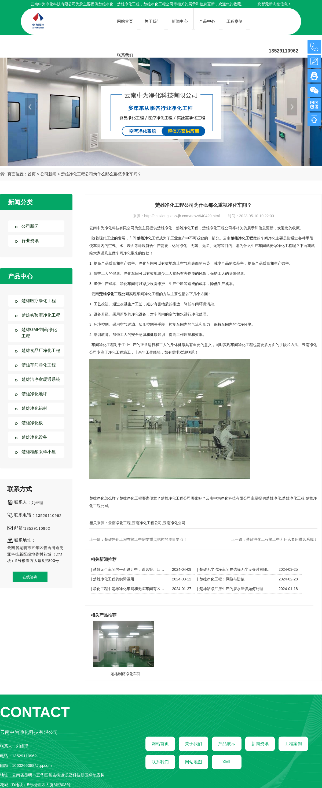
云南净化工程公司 (147, 523)
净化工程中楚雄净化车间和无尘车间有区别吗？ (129, 589)
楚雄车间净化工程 (38, 365)
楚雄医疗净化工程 (38, 300)
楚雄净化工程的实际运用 (113, 579)
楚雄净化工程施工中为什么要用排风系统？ (281, 539)
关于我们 (193, 743)
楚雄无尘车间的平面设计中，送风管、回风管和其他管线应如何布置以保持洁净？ (129, 569)
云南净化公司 (174, 523)
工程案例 (293, 743)
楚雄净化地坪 (34, 394)
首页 (32, 174)
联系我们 (160, 762)
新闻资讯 (260, 743)
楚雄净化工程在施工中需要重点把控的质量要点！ (145, 539)
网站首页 (160, 743)
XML (226, 762)
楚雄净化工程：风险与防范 (221, 579)
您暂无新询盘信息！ (274, 4)
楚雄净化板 (32, 423)
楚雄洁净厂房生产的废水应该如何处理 (231, 589)
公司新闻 (48, 174)
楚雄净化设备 (34, 437)
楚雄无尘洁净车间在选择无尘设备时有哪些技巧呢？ (235, 569)
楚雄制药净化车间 (126, 674)
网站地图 (193, 762)
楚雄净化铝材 (34, 408)
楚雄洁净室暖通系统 (40, 379)
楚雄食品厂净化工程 (40, 350)
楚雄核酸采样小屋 (38, 451)
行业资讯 (30, 240)
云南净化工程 (119, 523)
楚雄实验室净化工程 (40, 315)
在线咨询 (30, 577)
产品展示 (226, 743)
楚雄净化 (105, 4)
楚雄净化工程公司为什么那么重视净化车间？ (101, 174)
